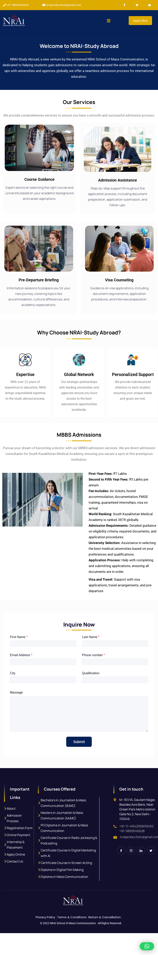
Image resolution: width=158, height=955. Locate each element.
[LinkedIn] (141, 866)
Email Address (21, 670)
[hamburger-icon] (108, 21)
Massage (16, 707)
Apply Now (140, 20)
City (12, 688)
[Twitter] (139, 5)
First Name (19, 652)
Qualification (91, 688)
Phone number (93, 670)
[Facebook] (126, 5)
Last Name (91, 652)
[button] (147, 946)
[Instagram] (131, 866)
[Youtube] (151, 5)
